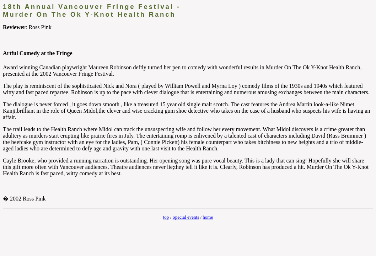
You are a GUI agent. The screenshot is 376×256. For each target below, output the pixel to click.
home (208, 217)
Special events (186, 217)
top (166, 217)
